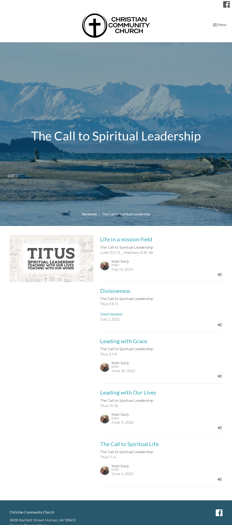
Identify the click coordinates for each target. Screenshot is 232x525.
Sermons (89, 214)
